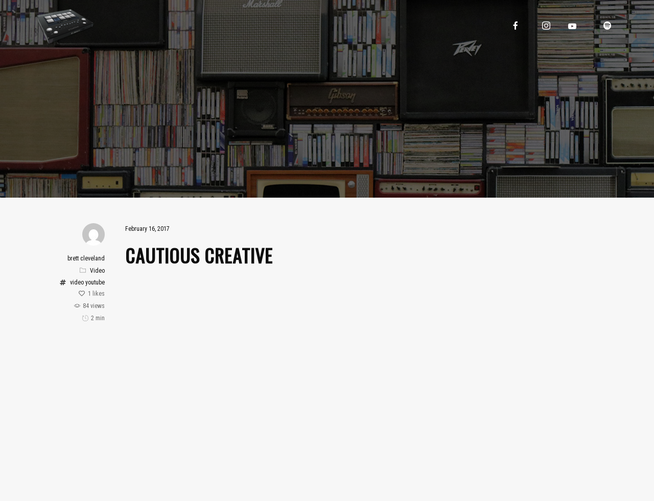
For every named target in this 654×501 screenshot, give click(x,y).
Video (97, 270)
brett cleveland (86, 258)
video (77, 282)
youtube (95, 282)
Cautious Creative (199, 255)
